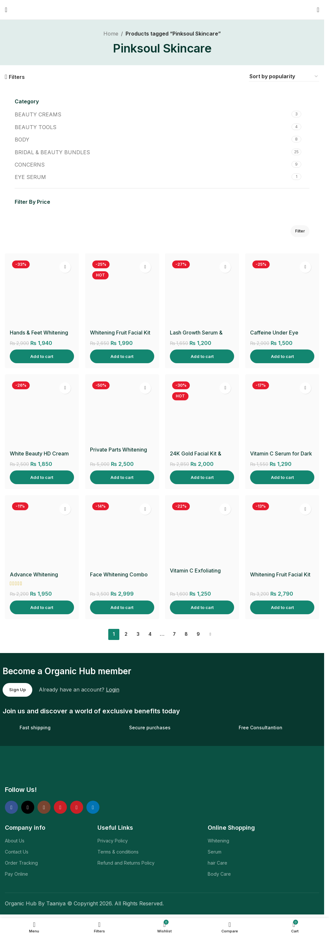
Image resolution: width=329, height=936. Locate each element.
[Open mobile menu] (6, 9)
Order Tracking (21, 863)
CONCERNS (30, 164)
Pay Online (16, 874)
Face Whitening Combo (119, 574)
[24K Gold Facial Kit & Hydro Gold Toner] (202, 413)
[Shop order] (284, 77)
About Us (14, 840)
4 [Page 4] (150, 634)
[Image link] (50, 768)
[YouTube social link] (60, 807)
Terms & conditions (118, 851)
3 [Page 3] (138, 634)
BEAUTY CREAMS (38, 114)
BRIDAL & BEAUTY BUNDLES (52, 152)
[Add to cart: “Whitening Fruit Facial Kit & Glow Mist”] (122, 356)
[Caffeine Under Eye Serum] (282, 292)
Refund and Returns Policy (126, 863)
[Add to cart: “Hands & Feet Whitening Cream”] (42, 356)
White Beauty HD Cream (39, 453)
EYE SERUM (30, 177)
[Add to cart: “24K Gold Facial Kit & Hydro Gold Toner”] (202, 477)
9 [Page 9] (198, 634)
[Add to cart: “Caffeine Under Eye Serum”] (282, 356)
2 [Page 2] (126, 634)
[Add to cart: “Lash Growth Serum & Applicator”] (202, 356)
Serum (214, 851)
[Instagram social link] (44, 807)
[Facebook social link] (11, 807)
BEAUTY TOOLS (35, 127)
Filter (300, 231)
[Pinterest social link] (76, 807)
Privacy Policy (112, 840)
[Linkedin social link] (92, 807)
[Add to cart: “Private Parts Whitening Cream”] (122, 477)
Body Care (219, 874)
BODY (22, 139)
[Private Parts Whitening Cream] (122, 411)
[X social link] (27, 807)
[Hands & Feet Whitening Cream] (42, 292)
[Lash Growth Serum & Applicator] (202, 292)
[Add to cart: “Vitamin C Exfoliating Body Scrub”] (202, 607)
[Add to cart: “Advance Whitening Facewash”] (42, 607)
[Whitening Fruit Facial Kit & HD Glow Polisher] (282, 534)
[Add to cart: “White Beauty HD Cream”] (42, 477)
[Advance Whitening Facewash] (42, 534)
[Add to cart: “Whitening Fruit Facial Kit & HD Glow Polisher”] (282, 607)
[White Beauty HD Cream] (42, 413)
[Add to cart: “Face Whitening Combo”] (122, 607)
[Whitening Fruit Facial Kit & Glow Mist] (122, 292)
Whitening (218, 840)
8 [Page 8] (186, 634)
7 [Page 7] (174, 634)
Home (110, 33)
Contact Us (16, 851)
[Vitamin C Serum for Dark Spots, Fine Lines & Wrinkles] (282, 413)
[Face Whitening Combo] (122, 534)
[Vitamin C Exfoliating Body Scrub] (202, 532)
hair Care (217, 863)
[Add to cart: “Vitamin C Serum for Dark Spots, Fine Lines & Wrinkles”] (282, 477)
